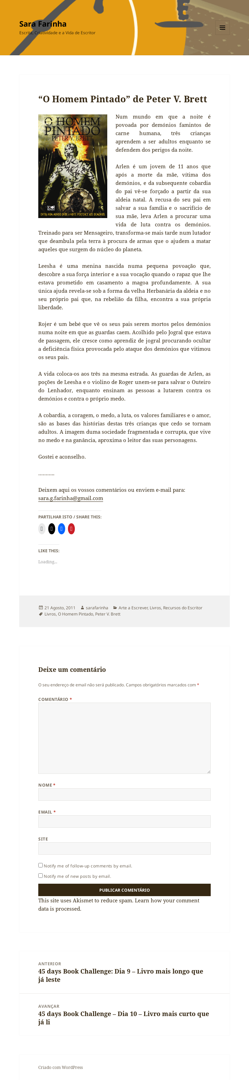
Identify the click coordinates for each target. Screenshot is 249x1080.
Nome (47, 785)
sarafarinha (97, 608)
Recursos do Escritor (182, 608)
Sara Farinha (43, 23)
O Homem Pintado (75, 614)
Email (47, 812)
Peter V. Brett (107, 614)
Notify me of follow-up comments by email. (88, 866)
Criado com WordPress (60, 1067)
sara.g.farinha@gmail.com (70, 498)
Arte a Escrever (133, 608)
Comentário (55, 699)
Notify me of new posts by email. (77, 876)
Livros (155, 608)
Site (43, 839)
